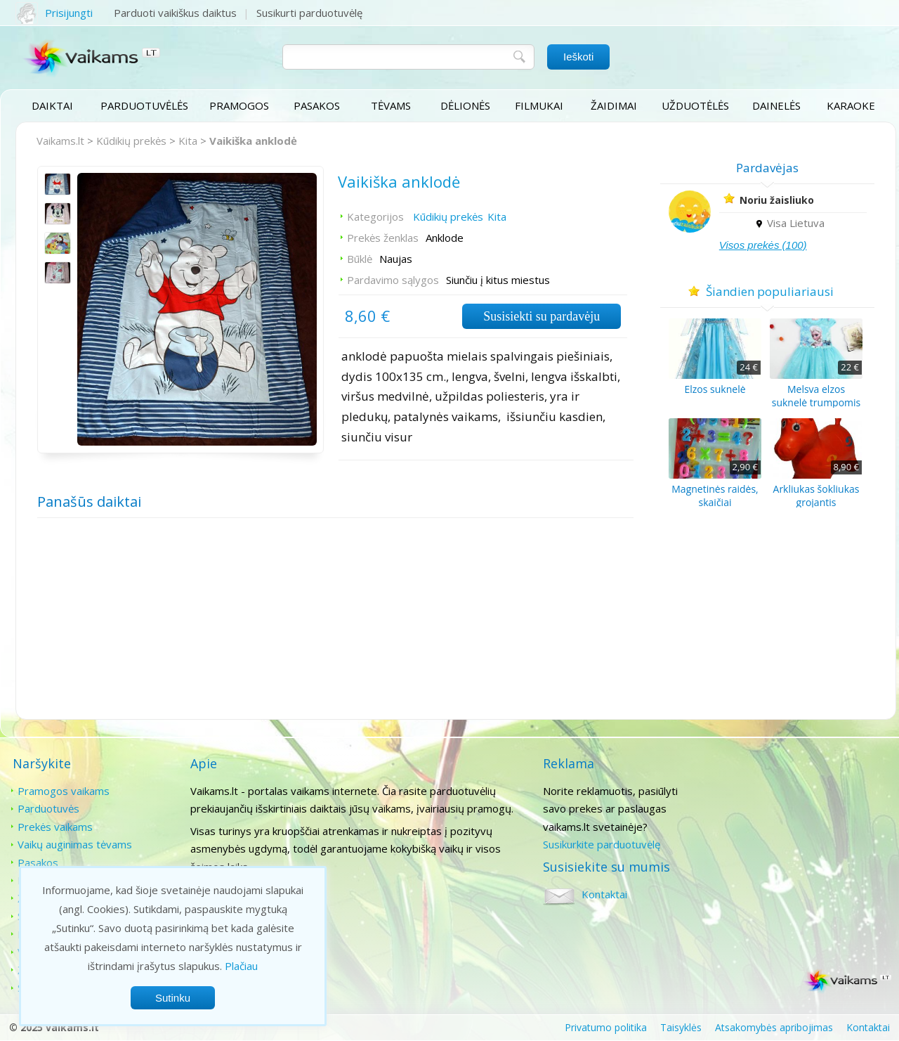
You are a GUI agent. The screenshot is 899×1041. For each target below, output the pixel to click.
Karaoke (851, 105)
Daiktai (52, 105)
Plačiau (241, 966)
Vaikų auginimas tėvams (75, 844)
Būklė (359, 259)
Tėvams (391, 105)
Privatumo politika (606, 1027)
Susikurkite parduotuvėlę (600, 844)
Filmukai (540, 105)
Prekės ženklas (382, 238)
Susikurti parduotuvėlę (309, 13)
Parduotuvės (48, 808)
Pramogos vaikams (64, 791)
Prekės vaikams (55, 827)
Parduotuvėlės (144, 105)
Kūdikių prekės (131, 141)
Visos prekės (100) (764, 245)
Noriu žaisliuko (778, 200)
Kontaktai (779, 791)
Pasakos (317, 105)
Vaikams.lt (60, 141)
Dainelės (776, 105)
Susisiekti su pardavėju (540, 317)
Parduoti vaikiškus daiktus (175, 13)
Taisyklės (681, 1027)
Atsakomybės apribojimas (774, 1027)
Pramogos (239, 105)
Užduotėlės (695, 105)
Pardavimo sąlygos (392, 280)
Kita (187, 141)
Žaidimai (614, 105)
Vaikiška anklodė (253, 141)
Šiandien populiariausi (769, 291)
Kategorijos (374, 217)
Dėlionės (465, 105)
